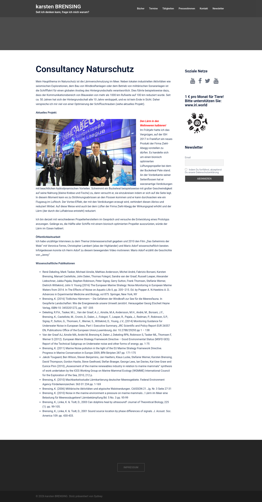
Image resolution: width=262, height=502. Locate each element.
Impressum (130, 467)
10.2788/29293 (127, 330)
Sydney (98, 496)
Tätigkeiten (168, 8)
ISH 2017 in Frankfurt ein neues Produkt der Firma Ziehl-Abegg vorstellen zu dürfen (156, 143)
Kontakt (204, 8)
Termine (153, 8)
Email (188, 157)
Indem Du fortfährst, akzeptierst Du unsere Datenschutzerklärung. (203, 171)
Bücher (140, 8)
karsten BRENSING (58, 6)
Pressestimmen (187, 8)
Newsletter (218, 8)
